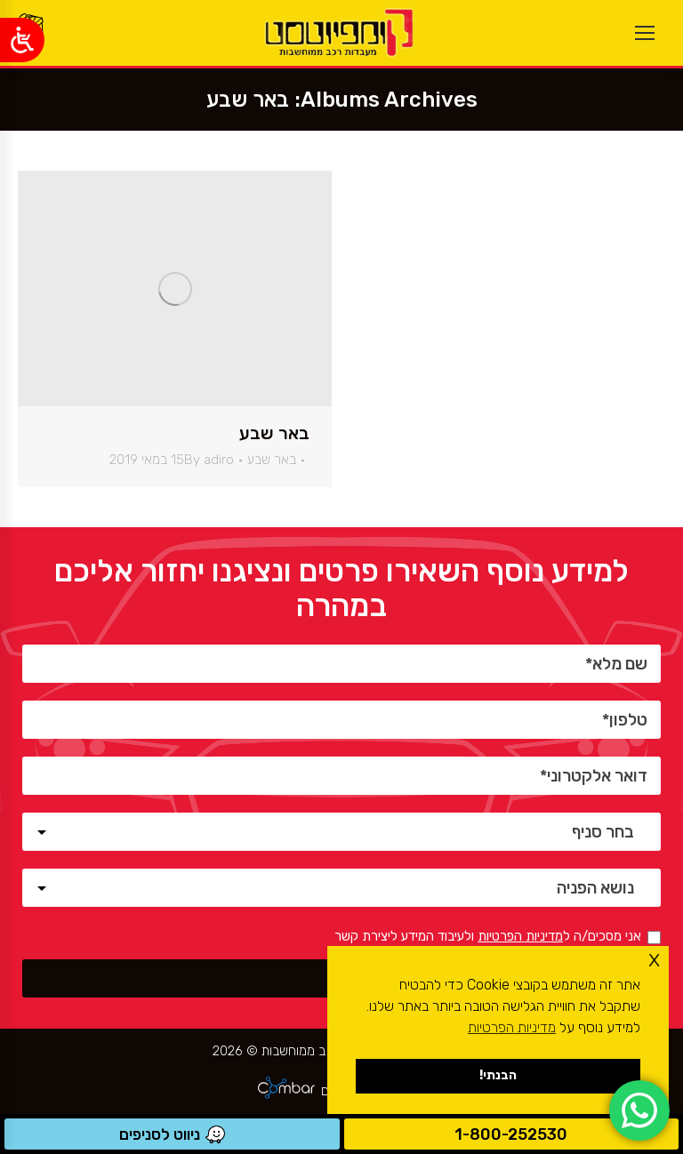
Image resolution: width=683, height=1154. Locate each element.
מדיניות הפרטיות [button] (512, 1027)
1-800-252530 (510, 1134)
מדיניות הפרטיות (520, 936)
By (209, 460)
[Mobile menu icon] (644, 32)
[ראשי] (337, 33)
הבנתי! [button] (498, 1075)
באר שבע (274, 433)
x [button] (654, 958)
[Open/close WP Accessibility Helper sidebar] (22, 40)
